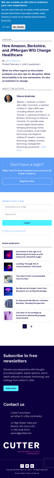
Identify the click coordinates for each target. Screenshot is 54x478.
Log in (27, 223)
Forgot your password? (14, 231)
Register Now (27, 181)
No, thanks (18, 27)
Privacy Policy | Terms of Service (27, 473)
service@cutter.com (21, 433)
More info (6, 20)
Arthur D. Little (25, 470)
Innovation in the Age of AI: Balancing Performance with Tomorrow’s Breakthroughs (29, 254)
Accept (6, 27)
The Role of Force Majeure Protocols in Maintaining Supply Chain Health (31, 315)
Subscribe (11, 388)
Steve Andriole (12, 61)
